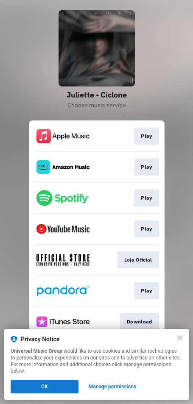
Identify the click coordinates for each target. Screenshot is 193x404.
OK (44, 387)
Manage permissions (113, 387)
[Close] (180, 338)
